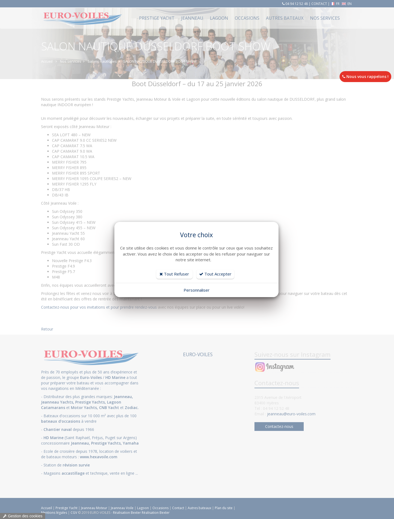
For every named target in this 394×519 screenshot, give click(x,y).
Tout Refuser (174, 274)
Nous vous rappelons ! (365, 76)
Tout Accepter (215, 274)
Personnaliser (197, 290)
